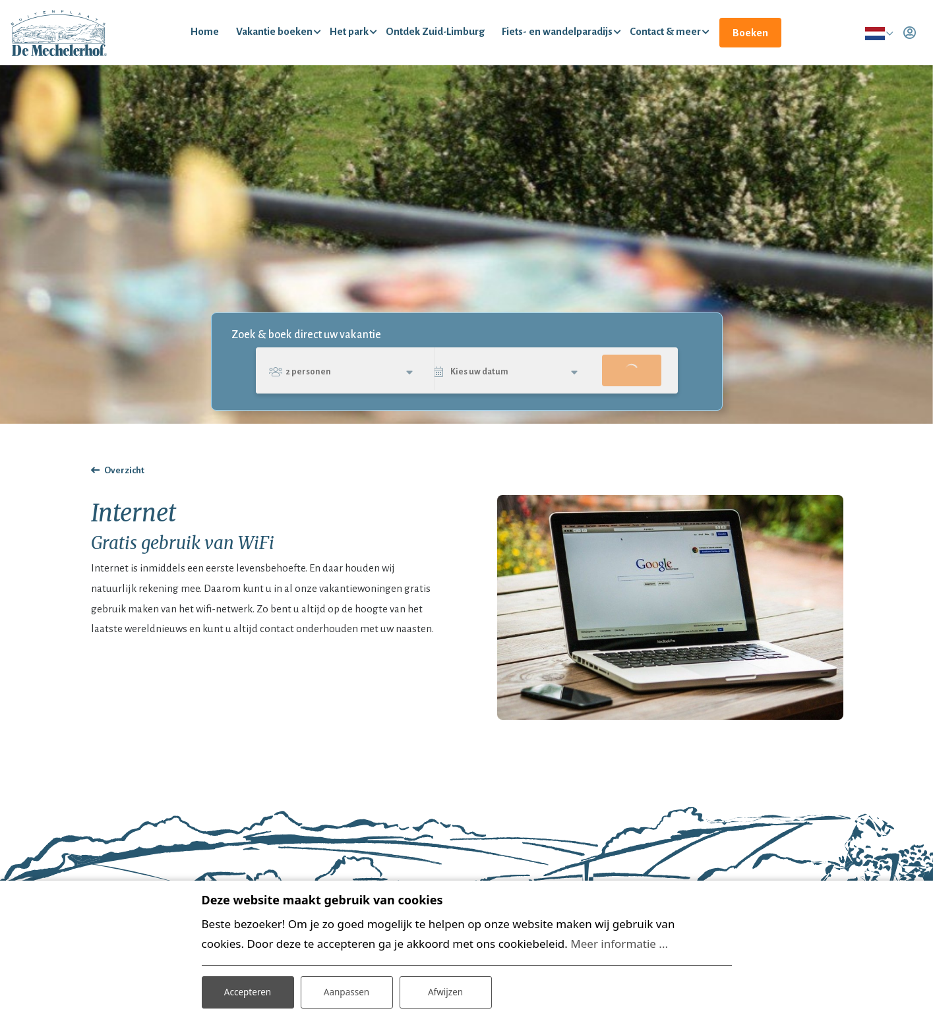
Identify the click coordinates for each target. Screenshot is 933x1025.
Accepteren (248, 991)
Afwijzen (445, 991)
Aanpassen (347, 991)
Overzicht (124, 476)
